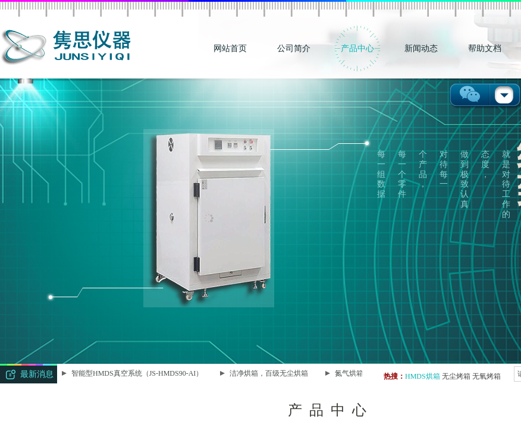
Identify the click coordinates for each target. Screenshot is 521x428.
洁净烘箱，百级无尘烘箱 (269, 373)
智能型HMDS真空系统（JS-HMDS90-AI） (137, 373)
